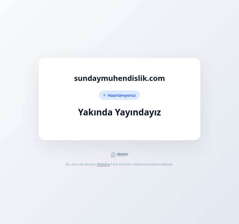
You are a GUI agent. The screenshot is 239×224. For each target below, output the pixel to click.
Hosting (103, 164)
